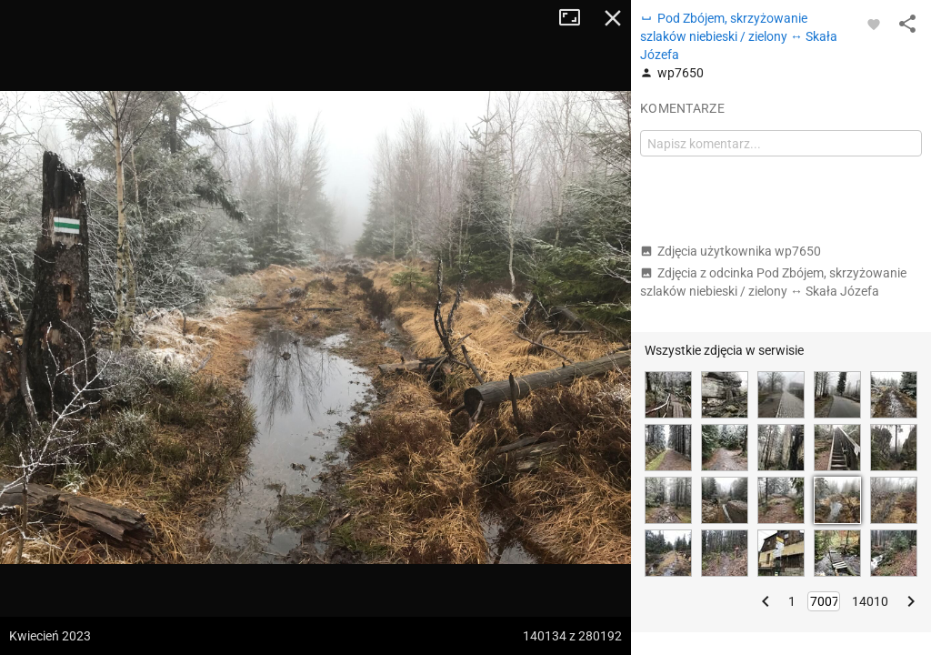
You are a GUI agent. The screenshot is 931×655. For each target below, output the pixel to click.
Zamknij (613, 18)
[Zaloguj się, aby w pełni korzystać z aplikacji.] (873, 23)
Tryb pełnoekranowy (576, 18)
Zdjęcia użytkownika (730, 251)
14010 (870, 601)
